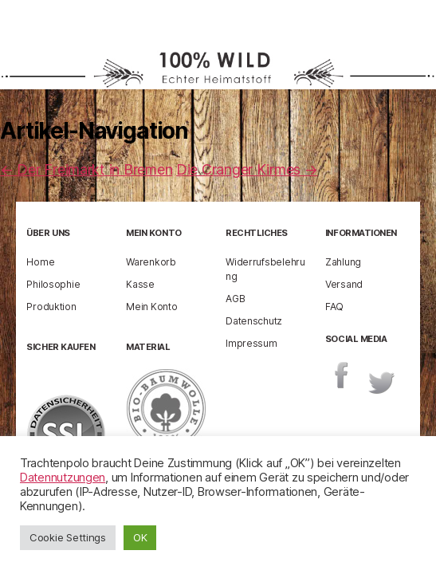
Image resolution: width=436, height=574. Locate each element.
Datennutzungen (62, 477)
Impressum (251, 343)
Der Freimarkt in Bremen (86, 169)
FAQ (334, 307)
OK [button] (140, 537)
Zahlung (343, 262)
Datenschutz (254, 321)
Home (40, 262)
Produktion (51, 307)
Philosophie (53, 284)
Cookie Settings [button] (67, 537)
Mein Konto (151, 307)
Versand (344, 284)
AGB (235, 299)
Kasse (140, 284)
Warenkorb (151, 262)
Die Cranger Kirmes (247, 169)
